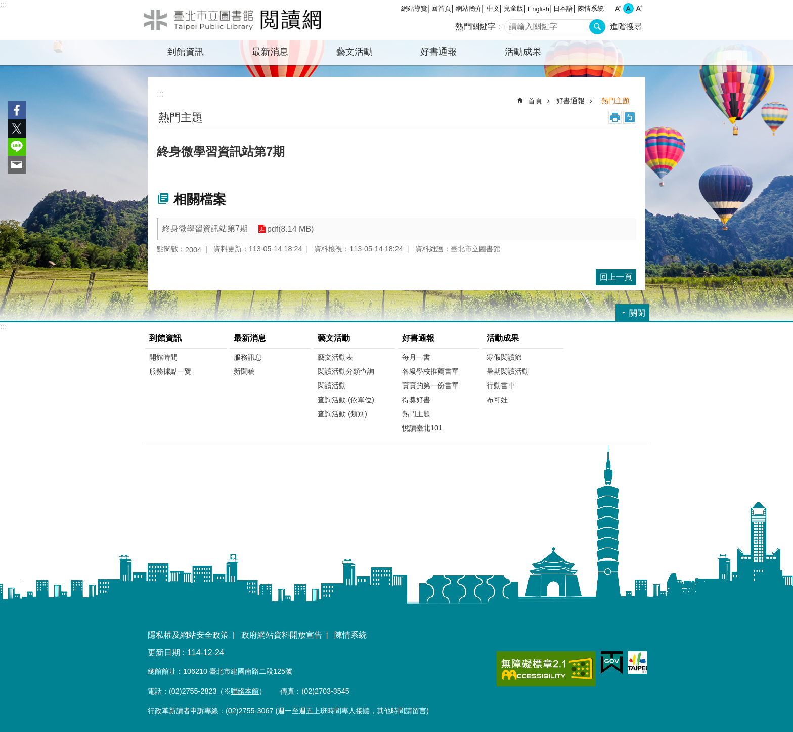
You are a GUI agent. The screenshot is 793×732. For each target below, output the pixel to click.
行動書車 (501, 385)
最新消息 (250, 338)
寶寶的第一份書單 (430, 385)
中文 (493, 8)
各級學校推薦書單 (430, 371)
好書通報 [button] (438, 52)
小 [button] (617, 8)
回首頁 (441, 8)
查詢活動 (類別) (342, 414)
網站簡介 (469, 8)
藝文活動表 (335, 357)
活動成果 (503, 338)
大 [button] (639, 8)
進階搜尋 (626, 26)
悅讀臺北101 (422, 428)
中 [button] (628, 8)
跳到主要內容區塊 (5, 5)
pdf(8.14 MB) (290, 229)
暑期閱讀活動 (508, 371)
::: (3, 4)
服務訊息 (248, 357)
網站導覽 (414, 8)
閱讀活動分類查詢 (346, 371)
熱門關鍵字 (475, 26)
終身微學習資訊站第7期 (205, 228)
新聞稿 (244, 371)
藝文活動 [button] (354, 52)
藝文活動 (334, 338)
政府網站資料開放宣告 (281, 635)
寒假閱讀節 (504, 357)
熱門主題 (615, 101)
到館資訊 (165, 338)
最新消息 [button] (270, 52)
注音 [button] (629, 117)
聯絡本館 (245, 691)
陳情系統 (591, 8)
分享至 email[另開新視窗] (17, 165)
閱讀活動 (332, 385)
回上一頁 (616, 277)
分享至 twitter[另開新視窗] (17, 128)
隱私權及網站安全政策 (188, 635)
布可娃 (497, 400)
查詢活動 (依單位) (346, 400)
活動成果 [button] (523, 52)
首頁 (535, 101)
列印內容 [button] (615, 117)
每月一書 (416, 357)
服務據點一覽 (170, 371)
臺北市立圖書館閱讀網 (232, 20)
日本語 (563, 8)
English (538, 9)
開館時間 (163, 357)
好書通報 (570, 101)
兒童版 (513, 8)
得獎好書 (416, 400)
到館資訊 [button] (185, 52)
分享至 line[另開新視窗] (17, 147)
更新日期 (164, 652)
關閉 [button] (637, 313)
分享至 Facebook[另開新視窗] (17, 110)
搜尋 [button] (597, 26)
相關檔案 (199, 199)
